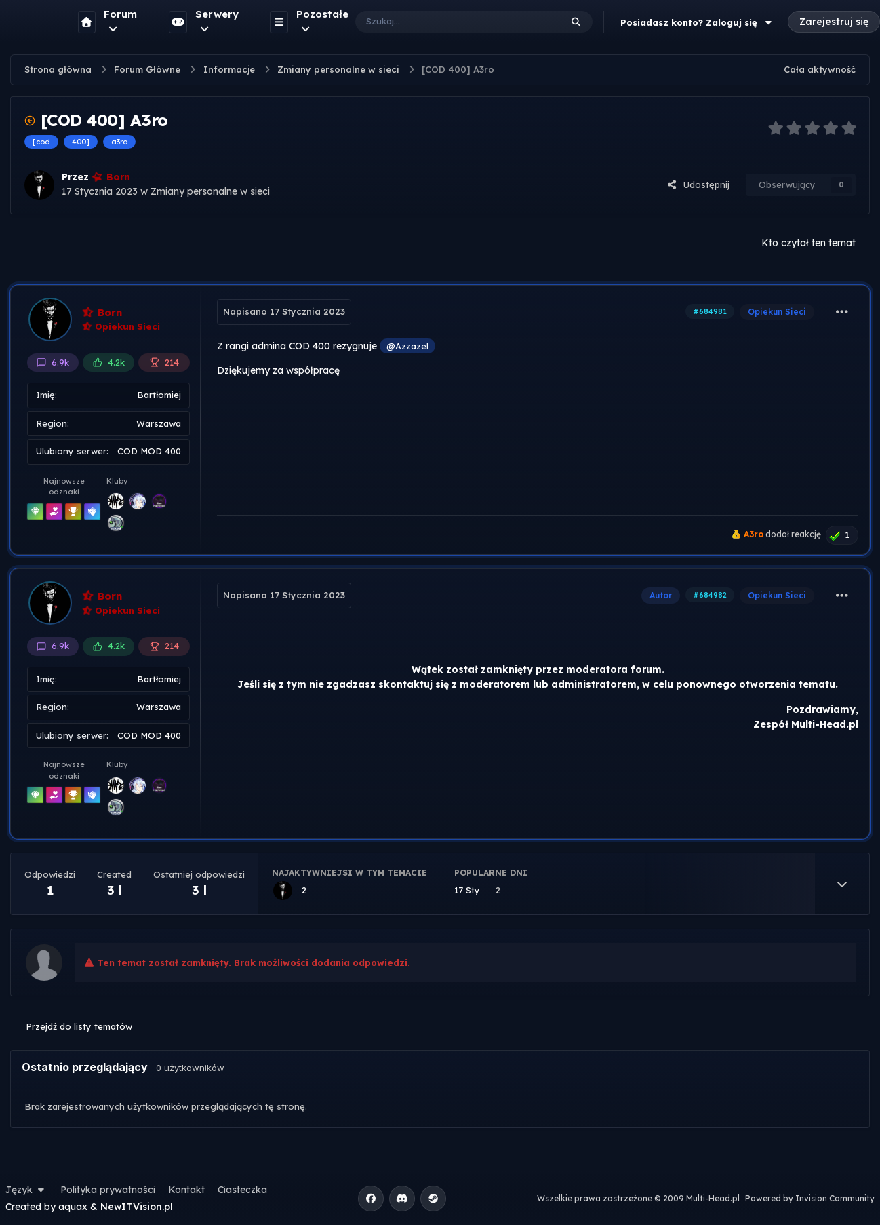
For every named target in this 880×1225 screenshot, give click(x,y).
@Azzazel (407, 346)
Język (26, 1190)
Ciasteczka (242, 1190)
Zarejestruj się (833, 22)
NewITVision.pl (136, 1207)
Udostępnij (698, 184)
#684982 (710, 595)
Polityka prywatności (107, 1190)
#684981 (710, 311)
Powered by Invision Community (810, 1198)
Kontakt (186, 1190)
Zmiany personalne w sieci (210, 191)
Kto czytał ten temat (808, 243)
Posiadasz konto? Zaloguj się (697, 22)
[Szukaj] (444, 22)
